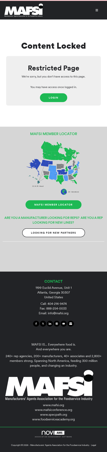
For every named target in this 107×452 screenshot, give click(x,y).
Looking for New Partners (53, 232)
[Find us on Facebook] (36, 324)
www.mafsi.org (53, 405)
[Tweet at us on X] (43, 324)
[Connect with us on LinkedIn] (50, 324)
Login (53, 97)
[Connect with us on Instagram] (57, 324)
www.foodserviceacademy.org (53, 419)
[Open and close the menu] (72, 10)
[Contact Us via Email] (70, 324)
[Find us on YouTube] (64, 324)
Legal (93, 445)
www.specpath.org (53, 414)
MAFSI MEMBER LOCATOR (53, 204)
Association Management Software (53, 434)
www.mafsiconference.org (53, 410)
